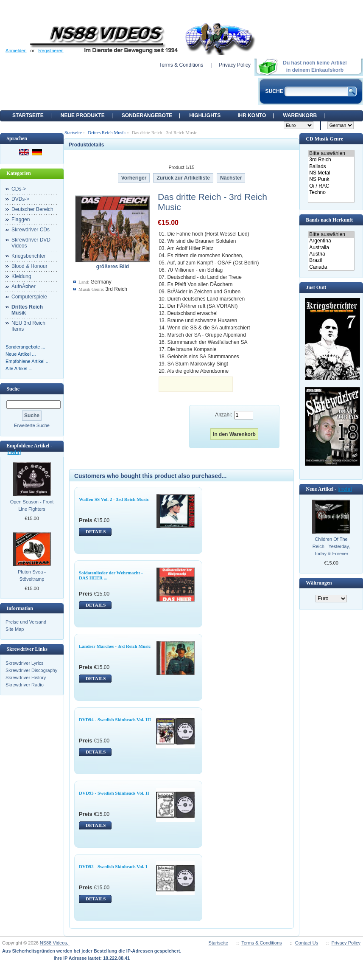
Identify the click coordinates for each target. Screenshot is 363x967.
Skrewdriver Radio (25, 684)
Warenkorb (300, 115)
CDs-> (18, 189)
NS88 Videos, (55, 942)
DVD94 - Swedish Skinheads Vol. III (115, 719)
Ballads (331, 166)
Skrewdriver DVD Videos (30, 243)
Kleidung (21, 276)
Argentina (331, 241)
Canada (331, 267)
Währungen (319, 583)
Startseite (28, 115)
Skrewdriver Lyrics (24, 663)
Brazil (331, 260)
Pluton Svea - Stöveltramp (32, 575)
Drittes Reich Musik (107, 132)
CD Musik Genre (324, 139)
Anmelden (16, 50)
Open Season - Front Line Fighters (32, 505)
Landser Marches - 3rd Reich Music (115, 646)
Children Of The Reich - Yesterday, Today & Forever (331, 546)
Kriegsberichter (28, 256)
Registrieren (50, 50)
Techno (331, 192)
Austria (331, 254)
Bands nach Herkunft (329, 220)
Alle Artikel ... (19, 368)
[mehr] (13, 452)
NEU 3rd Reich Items (28, 326)
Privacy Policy (235, 65)
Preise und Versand (26, 621)
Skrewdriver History (26, 677)
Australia (331, 248)
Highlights (205, 115)
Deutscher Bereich (32, 209)
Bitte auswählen (331, 153)
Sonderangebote (147, 115)
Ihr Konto (251, 115)
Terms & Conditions (181, 65)
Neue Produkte (83, 115)
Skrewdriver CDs (30, 230)
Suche (13, 389)
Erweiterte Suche (32, 425)
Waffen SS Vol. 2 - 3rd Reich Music (114, 499)
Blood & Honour (29, 266)
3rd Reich (331, 160)
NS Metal (331, 173)
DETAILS (96, 531)
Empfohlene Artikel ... (28, 361)
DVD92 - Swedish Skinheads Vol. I (113, 866)
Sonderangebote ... (25, 346)
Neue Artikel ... (21, 354)
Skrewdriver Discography (31, 670)
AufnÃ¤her (23, 287)
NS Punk (331, 179)
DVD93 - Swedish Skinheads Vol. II (114, 793)
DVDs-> (20, 199)
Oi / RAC (331, 186)
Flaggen (20, 219)
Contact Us (306, 942)
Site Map (15, 629)
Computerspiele (29, 297)
